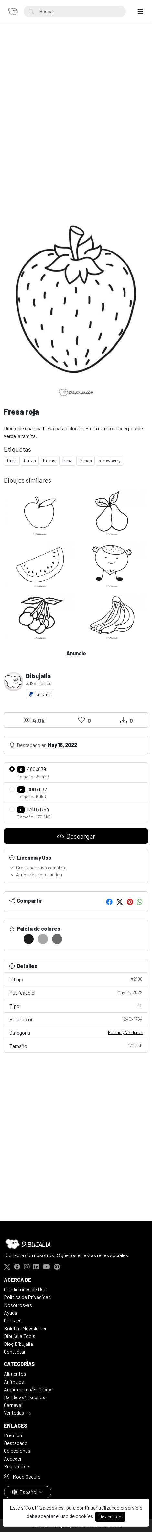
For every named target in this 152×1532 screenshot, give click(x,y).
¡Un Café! (40, 694)
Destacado (15, 1443)
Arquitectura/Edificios (28, 1389)
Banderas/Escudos (24, 1397)
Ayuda (10, 1312)
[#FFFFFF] (14, 939)
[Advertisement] (76, 117)
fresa (67, 460)
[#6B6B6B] (57, 939)
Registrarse (16, 1466)
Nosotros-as (18, 1305)
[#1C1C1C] (29, 939)
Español (25, 1492)
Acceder (13, 1458)
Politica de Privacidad (27, 1297)
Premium (14, 1435)
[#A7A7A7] (43, 939)
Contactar (15, 1351)
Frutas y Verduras (125, 1032)
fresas (49, 460)
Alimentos (15, 1374)
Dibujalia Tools (19, 1336)
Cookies (13, 1320)
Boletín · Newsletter (25, 1328)
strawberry (109, 460)
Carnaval (13, 1405)
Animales (14, 1381)
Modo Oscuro (22, 1477)
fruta (12, 460)
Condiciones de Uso (25, 1289)
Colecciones (17, 1451)
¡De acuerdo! (110, 1516)
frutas (30, 460)
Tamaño (76, 1045)
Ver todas (14, 1413)
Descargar (76, 836)
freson (85, 460)
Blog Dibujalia (18, 1344)
